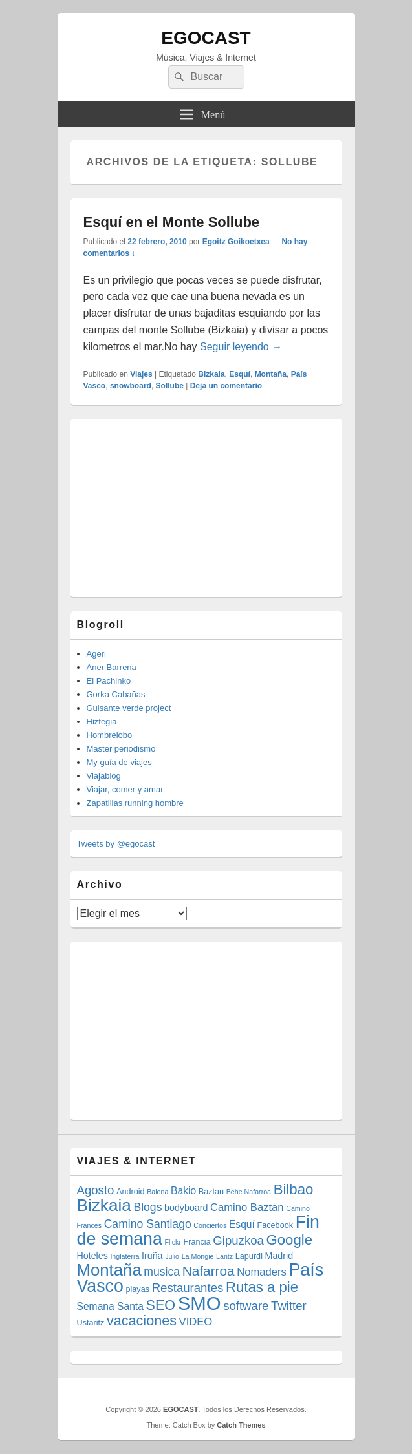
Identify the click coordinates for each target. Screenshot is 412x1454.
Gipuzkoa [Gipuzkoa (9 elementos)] (238, 1240)
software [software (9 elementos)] (245, 1305)
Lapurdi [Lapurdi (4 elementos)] (249, 1256)
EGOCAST (205, 38)
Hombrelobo (110, 735)
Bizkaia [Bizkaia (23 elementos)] (104, 1205)
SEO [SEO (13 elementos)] (161, 1305)
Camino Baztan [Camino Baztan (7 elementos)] (247, 1207)
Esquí (239, 374)
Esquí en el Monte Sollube (171, 222)
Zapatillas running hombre (135, 803)
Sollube (170, 385)
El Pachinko (109, 681)
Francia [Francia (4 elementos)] (197, 1242)
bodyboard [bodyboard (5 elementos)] (186, 1208)
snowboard (130, 385)
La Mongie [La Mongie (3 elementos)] (198, 1256)
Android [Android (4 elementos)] (130, 1191)
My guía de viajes (119, 762)
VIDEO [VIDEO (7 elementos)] (196, 1322)
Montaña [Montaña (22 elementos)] (109, 1270)
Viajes (141, 374)
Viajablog (104, 776)
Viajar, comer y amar (125, 789)
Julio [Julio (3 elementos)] (172, 1256)
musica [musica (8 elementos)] (162, 1271)
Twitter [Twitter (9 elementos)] (289, 1305)
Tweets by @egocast (116, 843)
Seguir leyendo (241, 346)
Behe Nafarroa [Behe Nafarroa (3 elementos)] (248, 1192)
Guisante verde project (129, 708)
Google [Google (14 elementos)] (289, 1240)
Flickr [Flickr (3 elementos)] (172, 1242)
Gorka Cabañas (116, 694)
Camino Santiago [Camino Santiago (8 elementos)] (147, 1223)
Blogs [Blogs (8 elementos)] (147, 1207)
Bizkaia (211, 374)
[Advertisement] (174, 506)
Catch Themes (241, 1425)
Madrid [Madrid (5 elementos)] (279, 1255)
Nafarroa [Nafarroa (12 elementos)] (208, 1270)
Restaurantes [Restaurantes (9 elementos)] (188, 1287)
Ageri (96, 654)
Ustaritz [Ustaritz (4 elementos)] (91, 1322)
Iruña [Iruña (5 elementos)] (152, 1255)
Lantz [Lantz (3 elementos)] (224, 1256)
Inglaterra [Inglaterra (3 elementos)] (124, 1256)
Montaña (271, 374)
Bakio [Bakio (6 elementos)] (183, 1190)
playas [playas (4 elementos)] (138, 1289)
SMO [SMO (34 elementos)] (199, 1303)
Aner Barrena (111, 667)
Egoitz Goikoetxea (236, 241)
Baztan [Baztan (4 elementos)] (211, 1191)
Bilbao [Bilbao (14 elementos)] (294, 1189)
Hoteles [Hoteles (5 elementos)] (92, 1255)
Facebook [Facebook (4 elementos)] (275, 1225)
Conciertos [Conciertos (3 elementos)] (209, 1225)
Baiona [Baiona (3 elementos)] (157, 1192)
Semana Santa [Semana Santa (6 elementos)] (110, 1306)
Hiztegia (102, 721)
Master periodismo (121, 748)
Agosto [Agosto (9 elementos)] (95, 1190)
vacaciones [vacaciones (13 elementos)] (142, 1320)
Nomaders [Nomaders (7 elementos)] (262, 1272)
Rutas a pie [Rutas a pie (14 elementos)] (262, 1287)
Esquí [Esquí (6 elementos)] (242, 1224)
